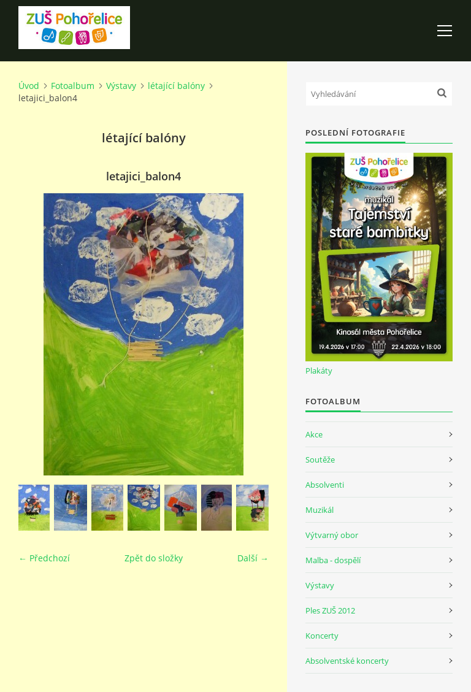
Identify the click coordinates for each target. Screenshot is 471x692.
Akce (314, 434)
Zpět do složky (153, 558)
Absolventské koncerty (347, 660)
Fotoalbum (72, 85)
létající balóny (176, 85)
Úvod (28, 85)
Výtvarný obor (331, 534)
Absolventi (324, 484)
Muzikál (319, 509)
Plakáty (318, 370)
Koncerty (322, 635)
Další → (253, 558)
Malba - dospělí (333, 560)
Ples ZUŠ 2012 (330, 610)
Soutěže (320, 459)
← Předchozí (44, 558)
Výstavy (121, 85)
